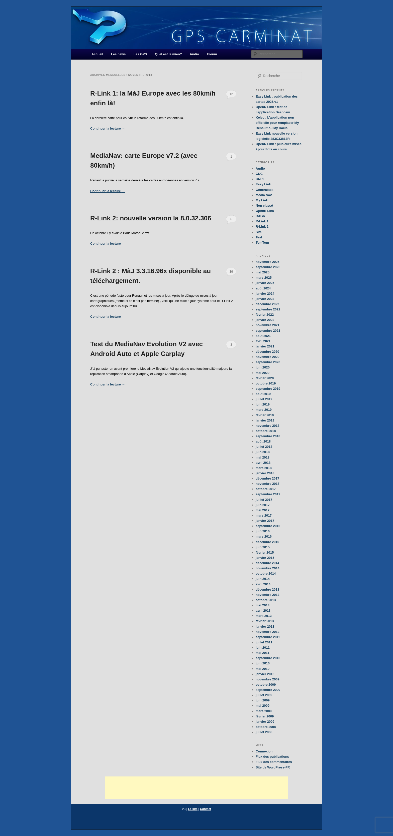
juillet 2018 (264, 447)
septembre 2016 (268, 526)
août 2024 (263, 288)
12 (231, 94)
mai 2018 (262, 457)
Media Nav (264, 195)
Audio (194, 54)
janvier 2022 (265, 320)
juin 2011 (263, 647)
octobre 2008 (266, 727)
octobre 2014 (266, 573)
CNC (259, 174)
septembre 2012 (268, 637)
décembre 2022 (267, 304)
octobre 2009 (266, 684)
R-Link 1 (262, 221)
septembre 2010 (268, 658)
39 (231, 271)
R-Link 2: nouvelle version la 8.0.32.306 (150, 218)
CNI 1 (260, 179)
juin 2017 (263, 505)
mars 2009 (264, 711)
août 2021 (263, 336)
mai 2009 (262, 705)
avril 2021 (263, 341)
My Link (262, 200)
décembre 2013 (267, 589)
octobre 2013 (266, 600)
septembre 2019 (268, 388)
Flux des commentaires (274, 762)
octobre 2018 (266, 431)
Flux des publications (272, 756)
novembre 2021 (267, 325)
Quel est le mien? (168, 54)
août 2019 (263, 394)
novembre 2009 (267, 679)
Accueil (97, 54)
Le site (193, 809)
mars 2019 (264, 409)
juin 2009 (263, 700)
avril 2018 (263, 463)
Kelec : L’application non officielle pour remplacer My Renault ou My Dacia (277, 123)
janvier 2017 (265, 521)
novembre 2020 (267, 357)
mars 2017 (264, 515)
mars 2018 (264, 468)
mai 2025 (262, 272)
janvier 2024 (265, 293)
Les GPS (140, 54)
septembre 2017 (268, 494)
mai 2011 (262, 653)
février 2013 (265, 621)
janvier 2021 (265, 346)
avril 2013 (263, 610)
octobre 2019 (266, 383)
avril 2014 (263, 584)
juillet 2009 (264, 695)
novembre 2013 (267, 595)
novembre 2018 (267, 426)
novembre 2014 (267, 568)
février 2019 (265, 415)
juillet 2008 (264, 732)
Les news (118, 54)
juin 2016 (263, 531)
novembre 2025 (267, 262)
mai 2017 (262, 510)
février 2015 (265, 552)
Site (259, 232)
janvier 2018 (265, 473)
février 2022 (265, 314)
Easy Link (263, 184)
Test (259, 237)
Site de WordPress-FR (273, 767)
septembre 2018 (268, 436)
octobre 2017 (266, 489)
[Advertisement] (196, 787)
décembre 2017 (267, 478)
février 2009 (265, 716)
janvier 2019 (265, 420)
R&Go (260, 216)
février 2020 (265, 378)
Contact (205, 809)
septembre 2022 (268, 309)
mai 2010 (262, 669)
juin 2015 (263, 547)
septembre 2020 (268, 362)
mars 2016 (264, 536)
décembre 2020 (267, 351)
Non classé (264, 205)
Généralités (264, 190)
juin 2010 (263, 663)
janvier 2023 (265, 299)
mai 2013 (262, 605)
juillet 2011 (264, 642)
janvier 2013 (265, 626)
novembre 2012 (267, 632)
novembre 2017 (267, 484)
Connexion (264, 751)
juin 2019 (263, 404)
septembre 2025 (268, 267)
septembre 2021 (268, 330)
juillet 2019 (264, 399)
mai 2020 (262, 373)
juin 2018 (263, 452)
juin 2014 (263, 579)
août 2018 (263, 441)
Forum (212, 54)
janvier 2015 (265, 558)
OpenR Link (265, 211)
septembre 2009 (268, 690)
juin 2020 (263, 367)
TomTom (262, 242)
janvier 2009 (265, 721)
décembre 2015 (267, 542)
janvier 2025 (265, 283)
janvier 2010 (265, 674)
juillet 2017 (264, 500)
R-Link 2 (262, 226)
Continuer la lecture (107, 128)
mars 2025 (264, 277)
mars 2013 (264, 616)
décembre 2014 (267, 563)
